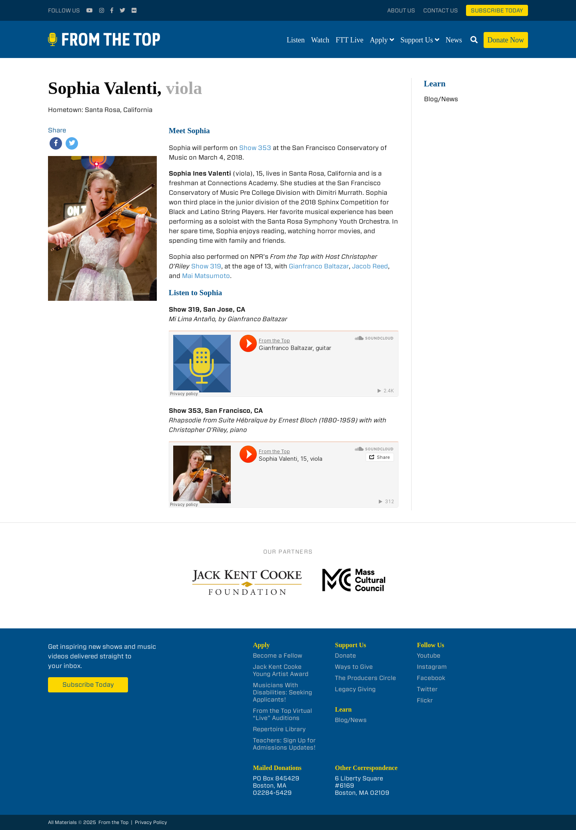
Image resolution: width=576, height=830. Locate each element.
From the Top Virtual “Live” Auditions (282, 714)
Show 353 (255, 148)
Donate (345, 655)
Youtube (428, 655)
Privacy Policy (151, 822)
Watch (320, 40)
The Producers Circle (365, 678)
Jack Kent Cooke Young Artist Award (280, 670)
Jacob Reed (370, 266)
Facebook (431, 678)
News (454, 40)
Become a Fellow (277, 655)
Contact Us (440, 10)
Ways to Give (354, 666)
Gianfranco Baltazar (319, 266)
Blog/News (441, 99)
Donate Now (506, 40)
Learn (435, 83)
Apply (379, 40)
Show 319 (206, 266)
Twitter (427, 689)
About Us (401, 10)
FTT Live (349, 40)
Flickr (425, 700)
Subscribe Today (497, 10)
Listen (296, 40)
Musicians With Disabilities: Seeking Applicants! (282, 692)
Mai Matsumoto (206, 276)
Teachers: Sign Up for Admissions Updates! (284, 744)
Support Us (416, 40)
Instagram (432, 666)
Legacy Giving (355, 689)
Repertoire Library (279, 729)
